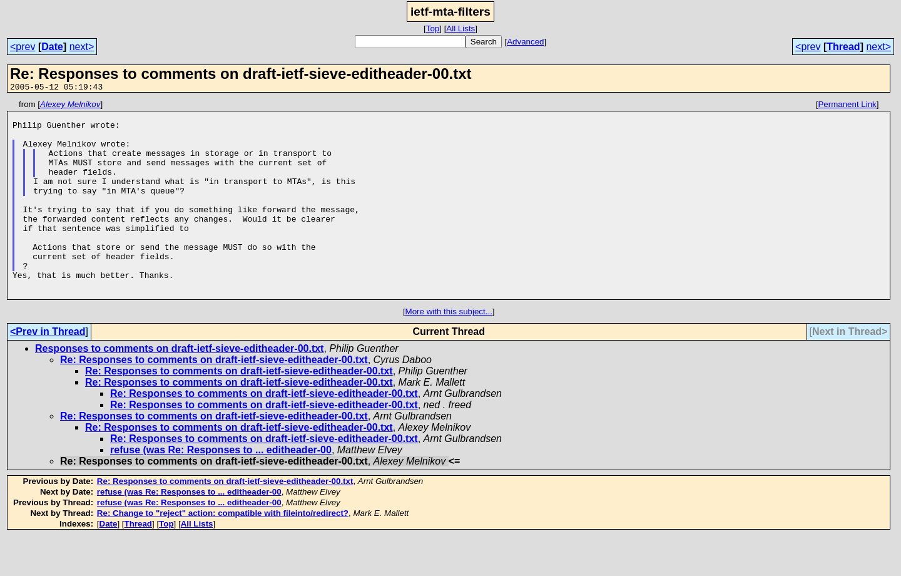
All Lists (460, 28)
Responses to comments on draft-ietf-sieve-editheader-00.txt (179, 388)
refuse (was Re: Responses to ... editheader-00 (221, 489)
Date (52, 46)
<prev (22, 46)
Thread (843, 46)
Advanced (525, 41)
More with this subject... (448, 351)
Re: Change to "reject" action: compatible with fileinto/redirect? (223, 552)
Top (433, 28)
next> (81, 46)
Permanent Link (847, 106)
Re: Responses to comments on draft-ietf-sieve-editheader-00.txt (214, 399)
